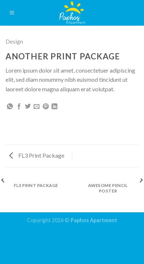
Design (14, 41)
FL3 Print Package (36, 155)
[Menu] (12, 13)
